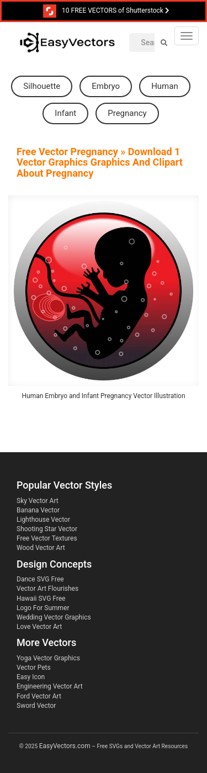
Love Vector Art (39, 627)
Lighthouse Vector (43, 519)
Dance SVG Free (40, 579)
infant (65, 113)
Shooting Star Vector (47, 529)
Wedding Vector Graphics (54, 617)
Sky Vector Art (38, 501)
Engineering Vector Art (50, 686)
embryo (106, 86)
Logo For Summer (43, 608)
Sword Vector (36, 706)
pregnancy (127, 113)
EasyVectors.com (65, 746)
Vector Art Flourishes (47, 588)
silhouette (41, 86)
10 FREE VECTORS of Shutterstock (106, 11)
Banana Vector (38, 510)
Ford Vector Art (39, 696)
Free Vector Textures (47, 538)
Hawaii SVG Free (41, 598)
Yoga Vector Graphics (48, 658)
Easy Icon (31, 677)
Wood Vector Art (41, 548)
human (164, 86)
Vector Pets (34, 667)
